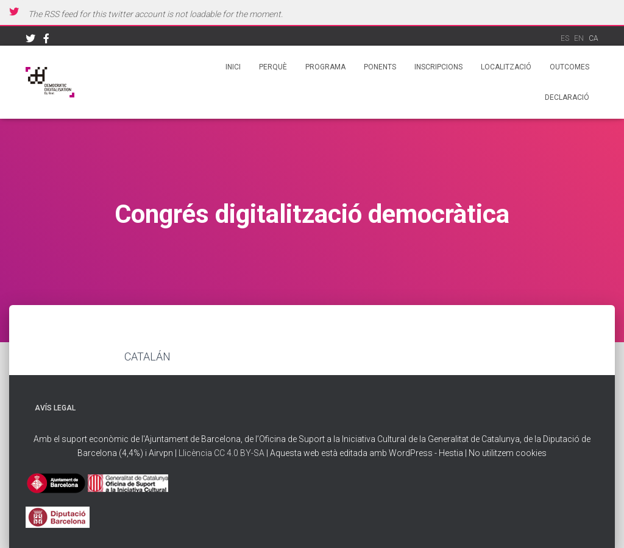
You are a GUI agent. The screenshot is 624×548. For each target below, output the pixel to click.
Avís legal (55, 408)
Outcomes (569, 67)
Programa (325, 67)
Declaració (567, 97)
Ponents (380, 67)
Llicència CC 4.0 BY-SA (222, 453)
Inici (233, 67)
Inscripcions (438, 67)
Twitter (30, 40)
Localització (506, 67)
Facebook (46, 40)
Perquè (273, 67)
